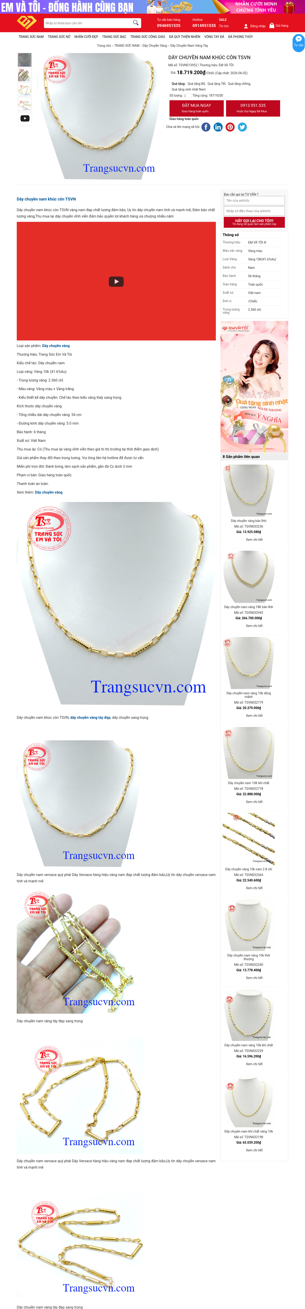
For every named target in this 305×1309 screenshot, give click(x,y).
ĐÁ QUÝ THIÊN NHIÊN (184, 37)
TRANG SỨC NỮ (59, 37)
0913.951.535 (253, 108)
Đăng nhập (254, 26)
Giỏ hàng (278, 25)
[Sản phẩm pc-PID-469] (254, 387)
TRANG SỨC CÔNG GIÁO (147, 37)
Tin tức (224, 26)
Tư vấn (298, 45)
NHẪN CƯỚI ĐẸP (86, 37)
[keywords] (84, 23)
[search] (136, 23)
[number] (187, 95)
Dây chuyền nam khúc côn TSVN (46, 199)
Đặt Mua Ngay (196, 108)
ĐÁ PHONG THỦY (240, 37)
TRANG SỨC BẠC (114, 37)
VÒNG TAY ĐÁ (214, 37)
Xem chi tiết (254, 539)
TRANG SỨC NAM (31, 37)
